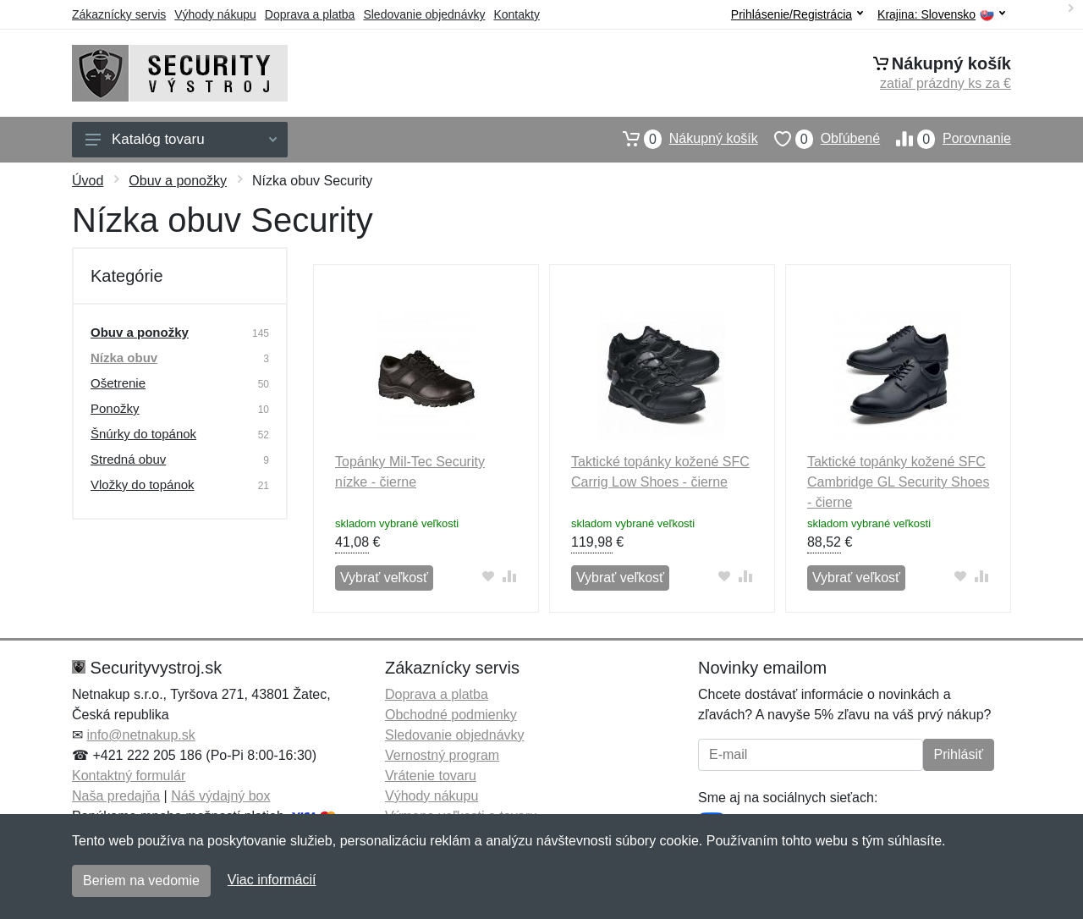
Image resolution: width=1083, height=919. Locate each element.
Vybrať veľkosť (384, 577)
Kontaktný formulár (128, 775)
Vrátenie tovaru (430, 775)
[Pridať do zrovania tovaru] (509, 575)
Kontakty (516, 14)
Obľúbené (819, 139)
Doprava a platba (310, 14)
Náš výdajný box (220, 796)
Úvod (87, 180)
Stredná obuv (128, 459)
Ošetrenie (118, 383)
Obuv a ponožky (178, 180)
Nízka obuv (124, 357)
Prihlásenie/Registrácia (797, 14)
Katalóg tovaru (181, 139)
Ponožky (115, 408)
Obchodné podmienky (451, 714)
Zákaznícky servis (119, 14)
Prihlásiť (958, 754)
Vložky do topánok (143, 484)
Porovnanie (945, 139)
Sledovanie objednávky (424, 14)
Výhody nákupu (215, 14)
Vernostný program (442, 755)
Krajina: (941, 14)
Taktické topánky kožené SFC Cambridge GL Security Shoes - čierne (898, 481)
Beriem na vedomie (141, 880)
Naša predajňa (116, 796)
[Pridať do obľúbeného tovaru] (488, 575)
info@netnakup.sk (140, 735)
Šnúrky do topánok (143, 433)
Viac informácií (272, 879)
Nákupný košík (682, 139)
